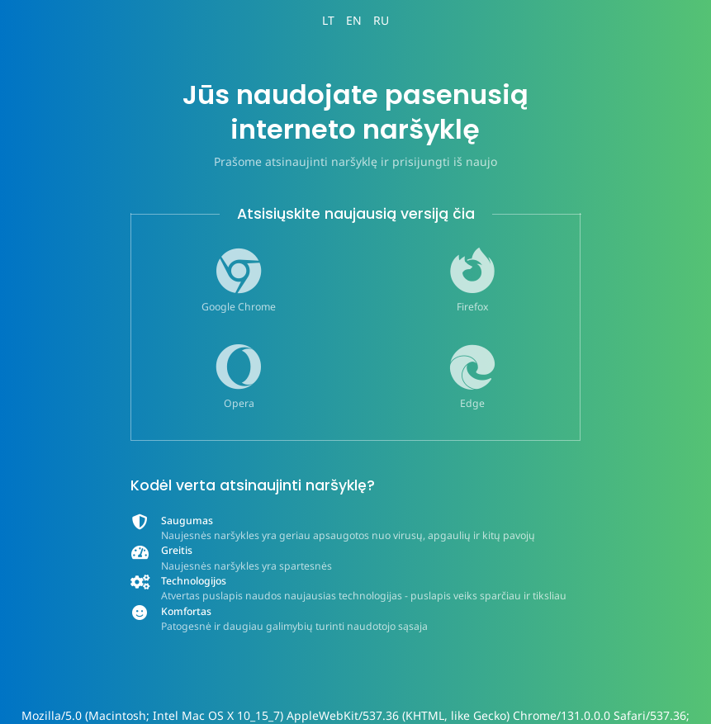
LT (328, 20)
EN (354, 20)
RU (381, 20)
